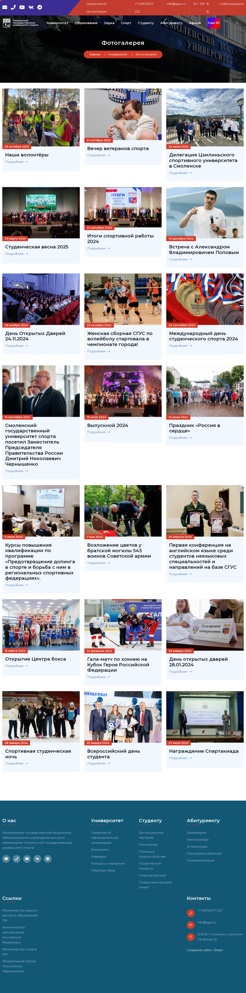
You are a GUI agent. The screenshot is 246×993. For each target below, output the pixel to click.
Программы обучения (204, 853)
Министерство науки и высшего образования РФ (20, 915)
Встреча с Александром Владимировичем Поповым (204, 251)
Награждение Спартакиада (204, 752)
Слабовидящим (232, 4)
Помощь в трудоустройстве (152, 854)
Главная (94, 54)
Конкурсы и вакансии (108, 863)
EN (202, 4)
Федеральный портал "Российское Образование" (19, 966)
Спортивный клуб (152, 875)
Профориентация (200, 860)
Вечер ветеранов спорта (118, 148)
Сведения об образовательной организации (104, 837)
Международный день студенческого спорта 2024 (203, 337)
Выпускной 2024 (107, 426)
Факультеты (100, 849)
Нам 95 (214, 23)
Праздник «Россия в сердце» (194, 429)
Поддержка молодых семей (155, 884)
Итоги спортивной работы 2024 (120, 240)
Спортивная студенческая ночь (38, 755)
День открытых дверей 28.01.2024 (198, 663)
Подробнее (16, 162)
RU (195, 4)
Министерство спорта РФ (19, 951)
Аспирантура (197, 846)
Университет (118, 54)
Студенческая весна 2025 (36, 248)
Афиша (195, 23)
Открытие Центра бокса (35, 660)
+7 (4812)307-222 (209, 910)
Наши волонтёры (27, 155)
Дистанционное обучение (151, 835)
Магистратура (198, 839)
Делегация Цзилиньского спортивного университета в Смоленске (203, 160)
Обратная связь (103, 870)
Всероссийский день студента (113, 755)
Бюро (218, 950)
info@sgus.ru (176, 4)
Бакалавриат (197, 832)
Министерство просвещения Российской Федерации (13, 934)
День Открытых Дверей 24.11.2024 (35, 337)
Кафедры (98, 856)
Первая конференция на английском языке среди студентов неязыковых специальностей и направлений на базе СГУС (203, 557)
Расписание (148, 844)
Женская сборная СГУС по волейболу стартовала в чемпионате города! (120, 340)
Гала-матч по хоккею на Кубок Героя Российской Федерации (118, 666)
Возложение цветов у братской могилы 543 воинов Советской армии (119, 552)
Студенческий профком (150, 866)
